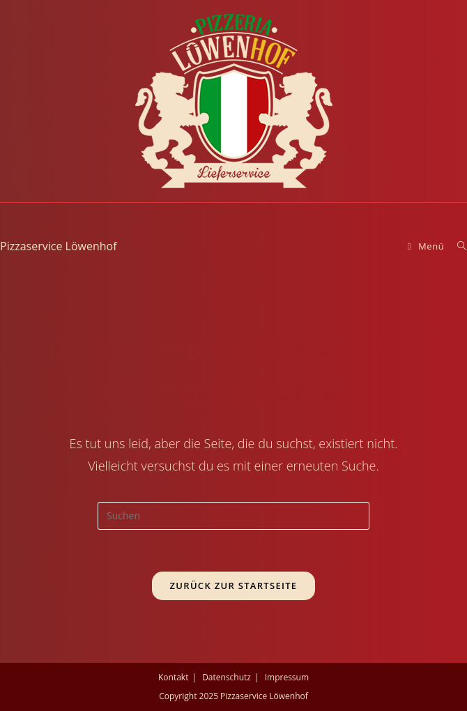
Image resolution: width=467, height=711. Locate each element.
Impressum (287, 677)
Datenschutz (226, 677)
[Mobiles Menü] (427, 246)
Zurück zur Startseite (234, 585)
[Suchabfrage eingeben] (233, 516)
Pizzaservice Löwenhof (58, 246)
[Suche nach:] (457, 246)
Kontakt (173, 677)
